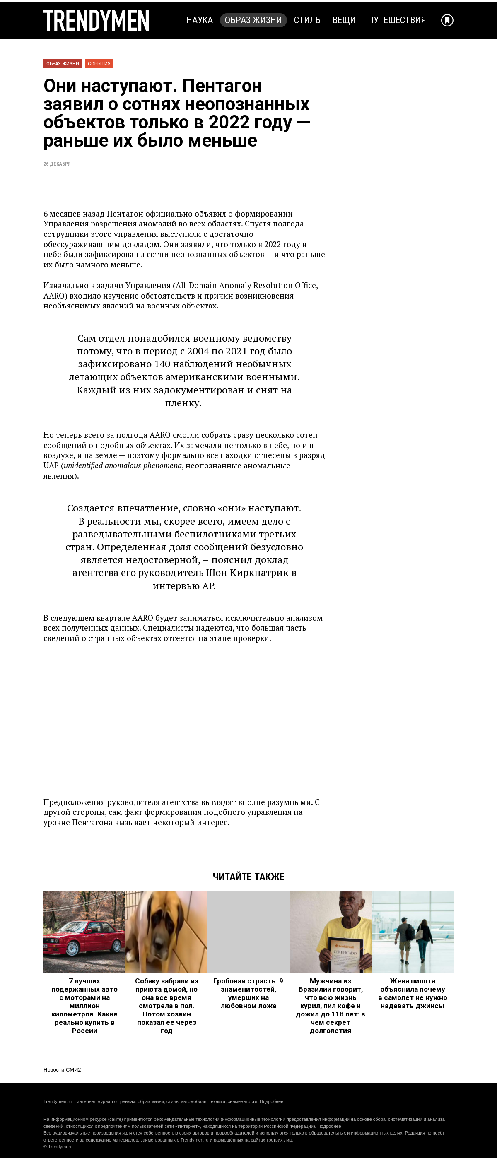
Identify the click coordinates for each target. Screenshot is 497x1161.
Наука (199, 20)
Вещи (344, 20)
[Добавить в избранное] (447, 20)
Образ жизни (253, 20)
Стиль (307, 20)
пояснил (231, 559)
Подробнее (271, 1101)
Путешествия (397, 20)
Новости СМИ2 (62, 1070)
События (99, 63)
